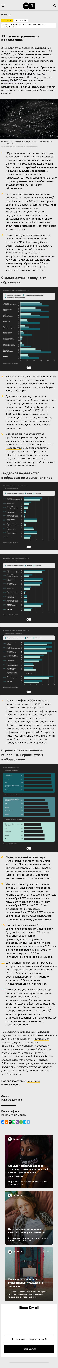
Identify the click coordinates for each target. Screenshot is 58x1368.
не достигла (13, 448)
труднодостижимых (13, 67)
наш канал (33, 1081)
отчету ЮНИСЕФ (11, 80)
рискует (26, 946)
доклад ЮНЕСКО (33, 74)
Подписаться (29, 1349)
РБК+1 (46, 1252)
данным (50, 256)
